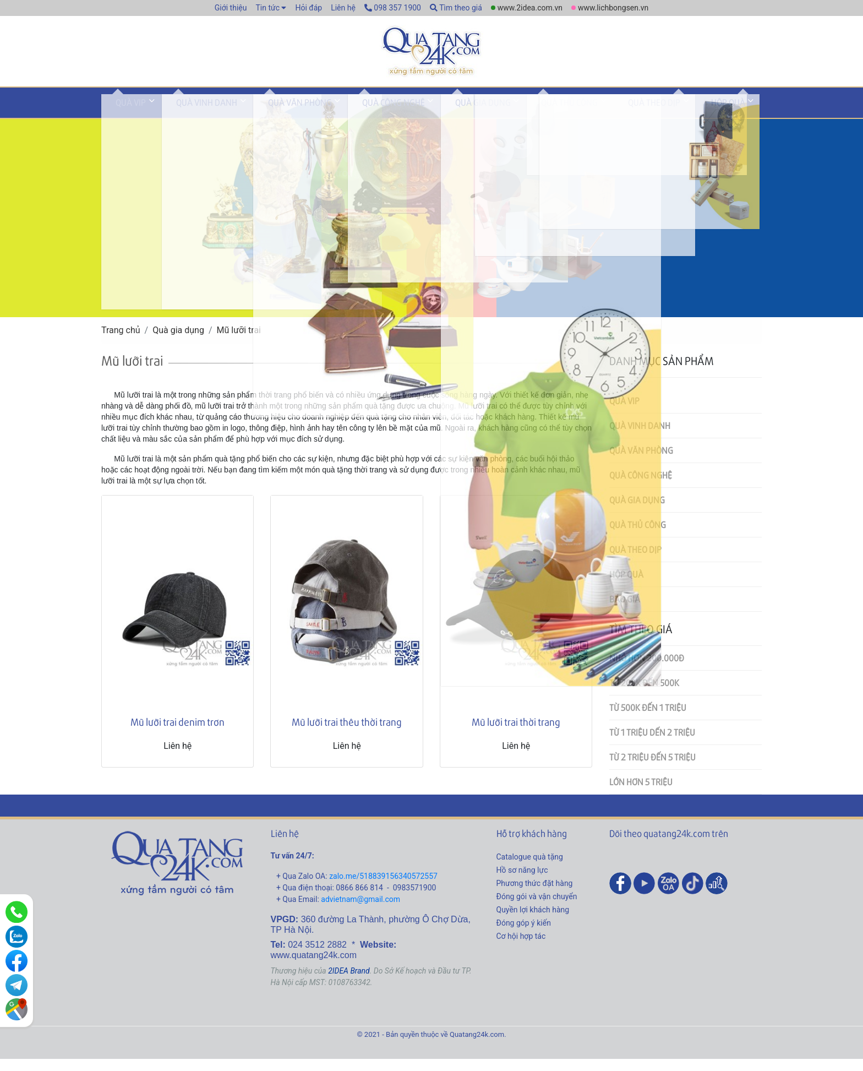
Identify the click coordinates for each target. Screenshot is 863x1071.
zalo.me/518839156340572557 (383, 887)
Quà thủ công (502, 117)
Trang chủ (120, 342)
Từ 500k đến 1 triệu (647, 719)
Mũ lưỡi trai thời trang (516, 733)
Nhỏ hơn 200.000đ (646, 670)
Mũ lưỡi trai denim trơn (177, 733)
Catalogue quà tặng (529, 868)
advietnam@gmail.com (360, 910)
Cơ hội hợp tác (521, 947)
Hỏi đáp (308, 7)
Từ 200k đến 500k (644, 694)
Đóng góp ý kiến (523, 934)
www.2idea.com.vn (530, 7)
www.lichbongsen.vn (613, 7)
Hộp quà (636, 117)
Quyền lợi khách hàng (533, 921)
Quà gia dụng (428, 117)
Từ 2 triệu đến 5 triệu (652, 769)
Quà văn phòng (269, 117)
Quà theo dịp (575, 117)
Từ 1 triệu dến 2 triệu (652, 744)
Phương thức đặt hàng (534, 894)
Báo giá (624, 611)
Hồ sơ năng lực (522, 881)
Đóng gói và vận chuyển (536, 908)
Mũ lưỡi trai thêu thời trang (347, 733)
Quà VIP (125, 117)
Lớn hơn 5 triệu (641, 794)
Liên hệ (343, 7)
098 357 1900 (392, 7)
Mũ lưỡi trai (239, 342)
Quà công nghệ (350, 117)
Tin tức (267, 7)
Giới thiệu (231, 7)
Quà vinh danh (188, 117)
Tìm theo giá (456, 7)
